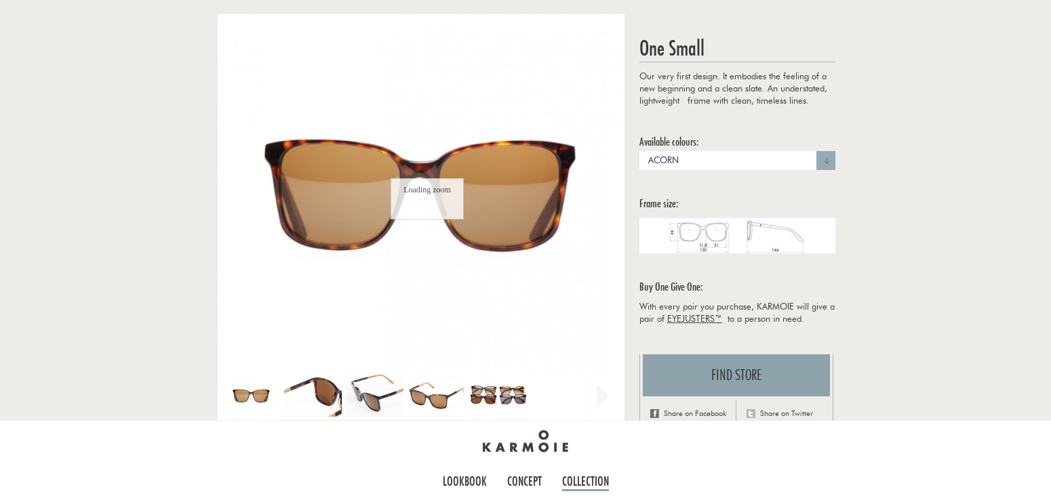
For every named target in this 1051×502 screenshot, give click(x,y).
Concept (524, 481)
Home (525, 441)
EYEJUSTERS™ (694, 319)
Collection (585, 481)
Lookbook (465, 481)
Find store (736, 375)
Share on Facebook (695, 413)
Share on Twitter (786, 413)
